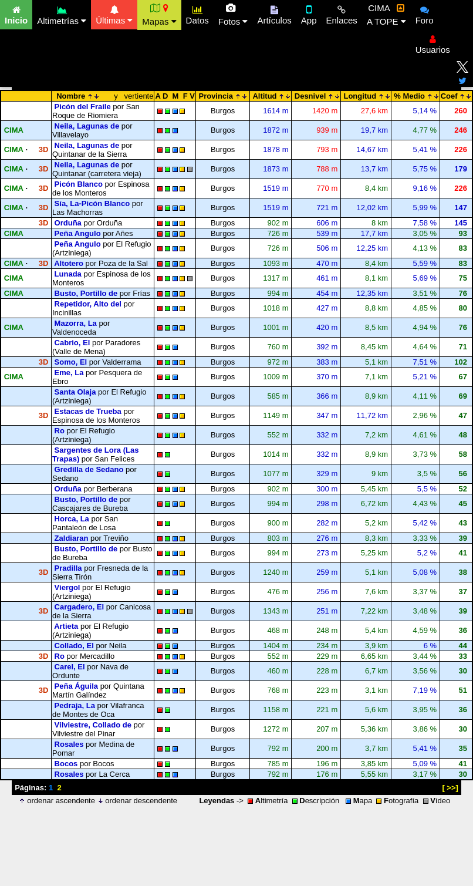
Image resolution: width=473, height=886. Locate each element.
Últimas (114, 13)
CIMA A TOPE (386, 14)
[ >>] (450, 787)
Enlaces (341, 13)
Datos (197, 13)
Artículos (274, 13)
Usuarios (432, 43)
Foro (424, 13)
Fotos (233, 14)
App (309, 13)
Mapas (159, 14)
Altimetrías (61, 14)
